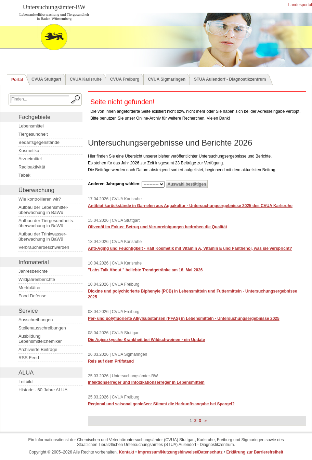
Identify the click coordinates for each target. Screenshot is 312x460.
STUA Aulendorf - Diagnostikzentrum (230, 79)
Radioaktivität (31, 167)
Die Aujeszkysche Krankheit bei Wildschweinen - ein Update (146, 339)
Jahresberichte (33, 271)
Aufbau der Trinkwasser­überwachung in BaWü (42, 236)
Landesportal (299, 4)
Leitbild (25, 381)
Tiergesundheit (33, 134)
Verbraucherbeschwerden (43, 247)
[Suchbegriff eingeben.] (39, 99)
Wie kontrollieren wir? (39, 199)
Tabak (24, 175)
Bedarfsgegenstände (39, 142)
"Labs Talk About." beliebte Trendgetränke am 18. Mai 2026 (145, 270)
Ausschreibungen (35, 319)
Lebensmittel (31, 125)
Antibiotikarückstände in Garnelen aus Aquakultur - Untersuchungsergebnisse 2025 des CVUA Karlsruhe (190, 205)
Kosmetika (28, 150)
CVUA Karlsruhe (86, 79)
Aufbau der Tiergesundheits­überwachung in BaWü (46, 223)
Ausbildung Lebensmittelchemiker (40, 339)
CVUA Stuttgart (46, 79)
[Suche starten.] (75, 99)
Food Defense (32, 295)
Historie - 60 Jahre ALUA (42, 389)
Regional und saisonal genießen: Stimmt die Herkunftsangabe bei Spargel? (161, 404)
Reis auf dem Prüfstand (111, 361)
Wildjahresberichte (36, 279)
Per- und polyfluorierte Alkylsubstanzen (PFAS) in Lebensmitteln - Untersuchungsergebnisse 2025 (184, 318)
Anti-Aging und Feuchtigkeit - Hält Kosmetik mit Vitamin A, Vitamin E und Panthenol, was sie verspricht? (190, 248)
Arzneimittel (30, 158)
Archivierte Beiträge (37, 349)
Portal (17, 79)
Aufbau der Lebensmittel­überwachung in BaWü (43, 210)
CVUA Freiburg (125, 79)
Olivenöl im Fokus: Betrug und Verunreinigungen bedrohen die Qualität (157, 227)
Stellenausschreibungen (42, 327)
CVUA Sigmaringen (166, 79)
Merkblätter (29, 287)
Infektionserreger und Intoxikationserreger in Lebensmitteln (146, 382)
